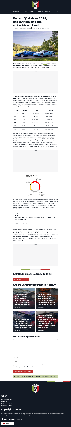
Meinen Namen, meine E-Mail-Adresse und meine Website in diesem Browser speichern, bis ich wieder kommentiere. (34, 366)
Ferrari (45, 63)
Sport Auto (40, 11)
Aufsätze (31, 11)
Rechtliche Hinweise (6, 405)
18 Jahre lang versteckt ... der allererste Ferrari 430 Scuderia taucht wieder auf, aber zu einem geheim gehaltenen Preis (23, 324)
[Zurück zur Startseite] (35, 5)
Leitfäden (47, 11)
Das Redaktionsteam (6, 399)
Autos (25, 11)
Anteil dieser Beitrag (20, 279)
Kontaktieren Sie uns (6, 403)
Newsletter (4, 401)
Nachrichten (17, 12)
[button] (58, 12)
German (6, 423)
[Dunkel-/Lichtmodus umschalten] (54, 12)
